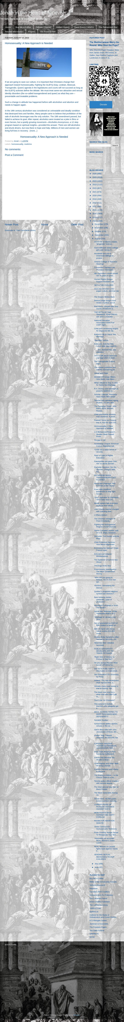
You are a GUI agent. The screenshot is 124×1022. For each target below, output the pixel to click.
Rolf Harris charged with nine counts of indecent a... (106, 307)
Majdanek (94, 888)
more (32, 131)
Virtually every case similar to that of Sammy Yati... (106, 687)
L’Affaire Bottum (100, 515)
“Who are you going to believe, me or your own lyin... (105, 579)
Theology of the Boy (102, 566)
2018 (94, 203)
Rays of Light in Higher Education (103, 456)
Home (8, 27)
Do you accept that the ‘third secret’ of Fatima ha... (105, 664)
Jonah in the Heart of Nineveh (33, 13)
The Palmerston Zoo (108, 27)
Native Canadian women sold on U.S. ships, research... (106, 531)
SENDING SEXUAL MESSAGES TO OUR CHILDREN (104, 857)
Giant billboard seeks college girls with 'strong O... (106, 249)
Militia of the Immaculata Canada (103, 882)
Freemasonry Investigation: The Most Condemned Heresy (105, 571)
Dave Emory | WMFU (84, 27)
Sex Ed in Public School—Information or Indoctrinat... (106, 670)
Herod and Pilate (101, 373)
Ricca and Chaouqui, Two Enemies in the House (104, 484)
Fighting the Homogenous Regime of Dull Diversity (105, 526)
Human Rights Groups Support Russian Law (104, 280)
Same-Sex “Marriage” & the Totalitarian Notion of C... (105, 612)
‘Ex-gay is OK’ (100, 440)
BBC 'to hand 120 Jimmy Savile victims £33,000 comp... (104, 631)
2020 (94, 195)
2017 (94, 206)
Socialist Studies (101, 720)
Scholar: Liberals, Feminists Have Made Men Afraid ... (105, 395)
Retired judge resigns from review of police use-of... (105, 301)
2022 (94, 188)
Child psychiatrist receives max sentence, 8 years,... (105, 415)
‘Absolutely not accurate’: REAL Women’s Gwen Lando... (104, 840)
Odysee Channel (43, 27)
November (99, 228)
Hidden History (62, 27)
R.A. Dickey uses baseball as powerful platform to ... (106, 390)
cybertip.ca (94, 934)
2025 (94, 177)
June (97, 867)
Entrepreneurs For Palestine (101, 895)
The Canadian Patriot (98, 898)
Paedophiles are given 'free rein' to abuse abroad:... (105, 462)
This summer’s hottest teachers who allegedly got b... (106, 706)
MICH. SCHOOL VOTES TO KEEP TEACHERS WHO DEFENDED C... (106, 714)
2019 (94, 199)
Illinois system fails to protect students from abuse (106, 504)
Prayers (31, 31)
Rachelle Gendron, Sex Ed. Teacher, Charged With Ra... (105, 469)
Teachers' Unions (101, 340)
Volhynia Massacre (97, 885)
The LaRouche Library (99, 905)
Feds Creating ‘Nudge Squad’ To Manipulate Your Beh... (106, 833)
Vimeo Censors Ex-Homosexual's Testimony (105, 828)
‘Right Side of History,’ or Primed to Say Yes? (104, 658)
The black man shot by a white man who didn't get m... (105, 694)
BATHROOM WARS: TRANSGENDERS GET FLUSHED (105, 477)
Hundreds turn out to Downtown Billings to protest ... (104, 255)
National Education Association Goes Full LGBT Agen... (104, 322)
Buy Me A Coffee (23, 27)
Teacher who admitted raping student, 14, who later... (106, 401)
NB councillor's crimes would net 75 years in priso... (106, 274)
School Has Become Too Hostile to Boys (104, 759)
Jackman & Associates (99, 924)
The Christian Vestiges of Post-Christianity (104, 520)
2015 (94, 214)
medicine (28, 144)
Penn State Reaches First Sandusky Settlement (104, 753)
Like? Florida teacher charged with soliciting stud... (106, 510)
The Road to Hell (48, 31)
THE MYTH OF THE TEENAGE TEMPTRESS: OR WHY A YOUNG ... (106, 314)
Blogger (77, 1015)
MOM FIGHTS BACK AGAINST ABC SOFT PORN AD (104, 815)
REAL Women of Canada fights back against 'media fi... (106, 849)
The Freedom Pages (98, 927)
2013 (94, 221)
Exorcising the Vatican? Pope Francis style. (106, 549)
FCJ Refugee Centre (98, 920)
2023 (94, 185)
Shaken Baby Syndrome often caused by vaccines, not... (106, 638)
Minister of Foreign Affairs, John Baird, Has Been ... (105, 378)
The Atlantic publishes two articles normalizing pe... (105, 368)
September (99, 235)
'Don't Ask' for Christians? (104, 700)
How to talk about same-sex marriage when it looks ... (105, 357)
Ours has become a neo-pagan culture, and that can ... (106, 291)
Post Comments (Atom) (26, 230)
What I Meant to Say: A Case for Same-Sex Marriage (106, 384)
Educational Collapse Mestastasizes (103, 555)
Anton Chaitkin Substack (100, 902)
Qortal (92, 937)
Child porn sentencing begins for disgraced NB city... (106, 330)
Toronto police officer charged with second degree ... (106, 782)
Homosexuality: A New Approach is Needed (44, 136)
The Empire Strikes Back (104, 297)
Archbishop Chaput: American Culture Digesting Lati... (106, 445)
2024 (94, 181)
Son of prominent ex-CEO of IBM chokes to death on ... (106, 624)
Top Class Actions (97, 930)
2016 (94, 210)
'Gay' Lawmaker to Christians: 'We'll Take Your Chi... (106, 498)
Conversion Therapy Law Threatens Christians (104, 268)
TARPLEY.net (95, 908)
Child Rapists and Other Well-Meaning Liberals (106, 764)
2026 (94, 174)
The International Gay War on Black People (106, 788)
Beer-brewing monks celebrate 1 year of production (103, 599)
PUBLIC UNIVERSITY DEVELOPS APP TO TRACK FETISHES (104, 651)
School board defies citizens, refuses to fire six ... (106, 725)
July (97, 864)
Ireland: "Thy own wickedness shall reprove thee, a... (106, 681)
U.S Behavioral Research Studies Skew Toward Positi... (104, 434)
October (98, 231)
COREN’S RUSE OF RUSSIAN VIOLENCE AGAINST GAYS (104, 807)
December (99, 224)
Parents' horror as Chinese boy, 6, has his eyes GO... (106, 421)
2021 (94, 192)
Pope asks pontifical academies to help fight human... (104, 491)
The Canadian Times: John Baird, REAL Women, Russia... (105, 408)
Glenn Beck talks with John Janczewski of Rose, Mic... (106, 731)
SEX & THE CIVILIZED (103, 285)
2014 (94, 217)
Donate (103, 104)
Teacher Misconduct (14, 31)
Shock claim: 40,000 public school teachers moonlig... (106, 800)
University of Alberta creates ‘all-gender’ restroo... (105, 243)
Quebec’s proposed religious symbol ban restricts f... (106, 592)
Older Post (77, 224)
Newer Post (11, 224)
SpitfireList (94, 912)
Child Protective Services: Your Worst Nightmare (104, 543)
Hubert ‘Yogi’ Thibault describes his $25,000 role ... (106, 737)
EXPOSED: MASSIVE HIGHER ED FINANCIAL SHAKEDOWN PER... (105, 746)
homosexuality (17, 144)
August (98, 239)
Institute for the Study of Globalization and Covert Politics (103, 916)
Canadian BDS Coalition (100, 892)
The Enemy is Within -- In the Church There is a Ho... (106, 776)
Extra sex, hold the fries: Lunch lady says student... (106, 345)
